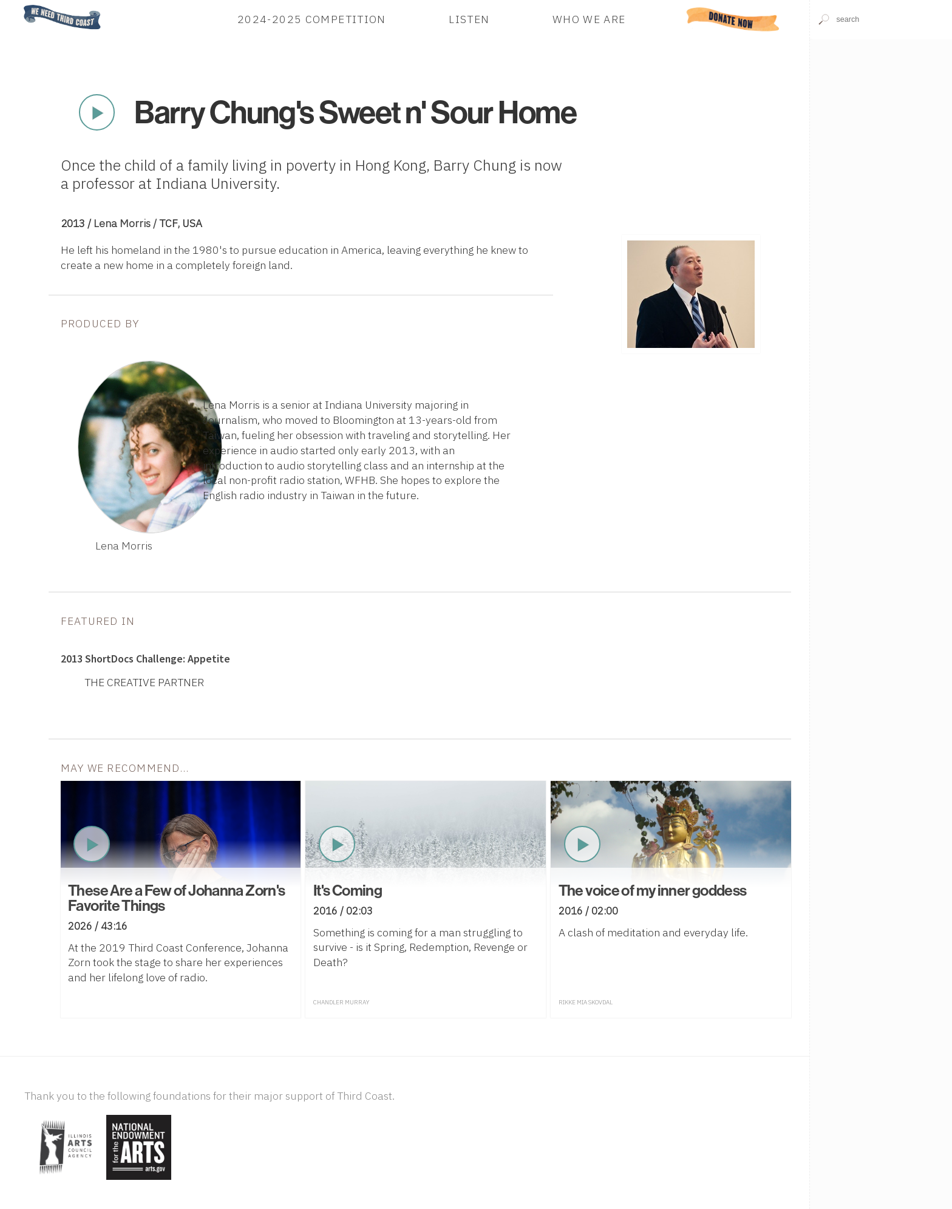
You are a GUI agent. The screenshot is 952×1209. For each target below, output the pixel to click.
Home (20, 6)
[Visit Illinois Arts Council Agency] (63, 1181)
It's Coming (347, 890)
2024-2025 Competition (311, 19)
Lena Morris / (126, 223)
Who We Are (589, 19)
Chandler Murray (341, 1002)
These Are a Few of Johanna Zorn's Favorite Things (176, 897)
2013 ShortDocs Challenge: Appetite (145, 659)
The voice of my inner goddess (653, 890)
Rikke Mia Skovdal (586, 1002)
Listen (469, 19)
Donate (732, 19)
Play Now (97, 112)
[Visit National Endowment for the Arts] (139, 1181)
